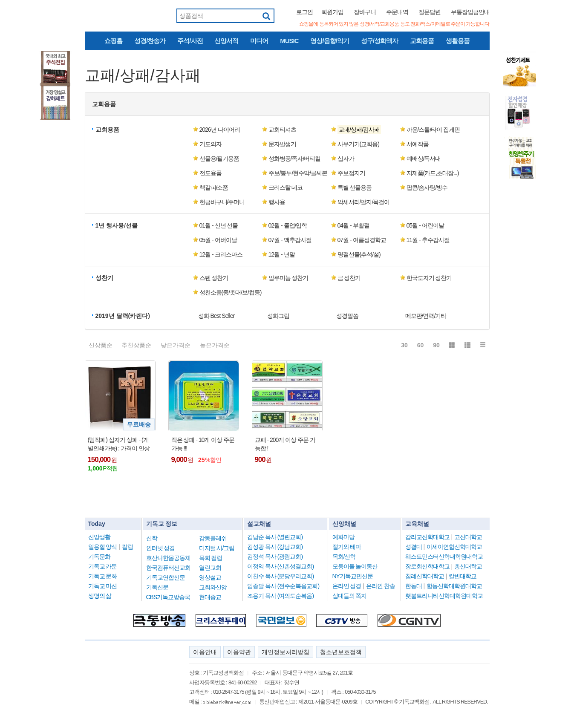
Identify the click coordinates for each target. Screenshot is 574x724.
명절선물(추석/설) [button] (359, 254)
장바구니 (365, 12)
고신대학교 (468, 537)
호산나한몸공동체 (168, 557)
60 (420, 345)
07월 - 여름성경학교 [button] (361, 240)
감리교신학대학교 (427, 537)
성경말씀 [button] (347, 315)
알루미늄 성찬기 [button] (288, 277)
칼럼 (127, 546)
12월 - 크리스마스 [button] (220, 254)
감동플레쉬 (213, 538)
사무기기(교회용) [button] (358, 144)
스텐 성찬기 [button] (213, 277)
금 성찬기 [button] (349, 277)
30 (404, 345)
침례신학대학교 (424, 576)
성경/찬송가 (149, 40)
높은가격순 (215, 345)
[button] (365, 129)
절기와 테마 (346, 546)
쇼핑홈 (113, 40)
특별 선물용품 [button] (354, 187)
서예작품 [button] (418, 144)
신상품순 (100, 345)
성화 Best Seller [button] (216, 315)
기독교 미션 (102, 586)
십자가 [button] (345, 158)
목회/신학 (344, 556)
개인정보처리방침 (285, 652)
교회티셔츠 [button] (282, 129)
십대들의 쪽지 (349, 595)
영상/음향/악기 (329, 40)
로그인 (304, 12)
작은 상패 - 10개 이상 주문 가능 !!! (203, 444)
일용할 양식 (102, 546)
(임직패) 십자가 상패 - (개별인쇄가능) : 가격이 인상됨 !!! (119, 444)
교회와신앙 (213, 587)
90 (436, 345)
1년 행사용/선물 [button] (116, 225)
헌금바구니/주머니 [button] (222, 202)
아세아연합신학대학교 (454, 546)
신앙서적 (226, 40)
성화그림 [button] (278, 315)
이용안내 (205, 652)
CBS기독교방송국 (168, 597)
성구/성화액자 (379, 40)
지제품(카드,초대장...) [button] (433, 173)
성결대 (413, 546)
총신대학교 (468, 566)
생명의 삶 (100, 595)
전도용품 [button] (210, 173)
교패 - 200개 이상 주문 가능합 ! (285, 444)
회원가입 (332, 12)
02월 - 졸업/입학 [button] (287, 225)
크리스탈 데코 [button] (285, 187)
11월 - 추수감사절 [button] (428, 240)
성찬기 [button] (104, 277)
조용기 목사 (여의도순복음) (280, 595)
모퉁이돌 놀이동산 (355, 566)
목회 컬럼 (210, 557)
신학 (151, 538)
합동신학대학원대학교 (454, 586)
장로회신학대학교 (427, 566)
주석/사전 (189, 40)
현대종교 (210, 597)
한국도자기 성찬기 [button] (429, 277)
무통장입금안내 (470, 12)
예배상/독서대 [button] (424, 158)
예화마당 (343, 537)
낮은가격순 (175, 345)
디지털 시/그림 (217, 548)
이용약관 (239, 652)
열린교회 (210, 567)
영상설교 (210, 577)
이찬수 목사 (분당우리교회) (280, 576)
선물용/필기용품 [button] (219, 158)
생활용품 (458, 40)
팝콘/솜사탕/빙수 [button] (427, 187)
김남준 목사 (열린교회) (275, 537)
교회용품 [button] (104, 104)
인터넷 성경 (160, 548)
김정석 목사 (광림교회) (275, 556)
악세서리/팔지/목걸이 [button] (363, 202)
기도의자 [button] (210, 144)
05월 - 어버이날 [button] (218, 240)
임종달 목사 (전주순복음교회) (283, 586)
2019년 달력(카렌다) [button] (122, 315)
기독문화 (99, 556)
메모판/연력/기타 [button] (426, 315)
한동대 (413, 586)
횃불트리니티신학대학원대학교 (444, 595)
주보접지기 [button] (351, 173)
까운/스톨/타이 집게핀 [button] (433, 129)
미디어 (259, 40)
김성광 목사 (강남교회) (275, 546)
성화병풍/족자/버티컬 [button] (294, 158)
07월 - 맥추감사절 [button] (290, 240)
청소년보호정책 (341, 652)
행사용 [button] (276, 202)
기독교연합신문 (165, 577)
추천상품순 (136, 345)
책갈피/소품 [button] (213, 187)
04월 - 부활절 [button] (353, 225)
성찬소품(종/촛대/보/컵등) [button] (230, 292)
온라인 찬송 (380, 586)
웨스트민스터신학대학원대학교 (444, 556)
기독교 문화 (102, 576)
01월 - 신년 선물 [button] (218, 225)
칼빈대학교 (462, 576)
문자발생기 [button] (282, 144)
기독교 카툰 (102, 566)
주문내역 (397, 12)
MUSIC (289, 40)
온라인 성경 (346, 586)
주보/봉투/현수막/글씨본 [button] (298, 173)
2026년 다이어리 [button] (219, 129)
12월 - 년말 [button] (281, 254)
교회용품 (422, 40)
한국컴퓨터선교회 (168, 567)
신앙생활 (99, 537)
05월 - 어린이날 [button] (425, 225)
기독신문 (157, 587)
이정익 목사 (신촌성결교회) (280, 566)
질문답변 (429, 12)
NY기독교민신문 (352, 576)
